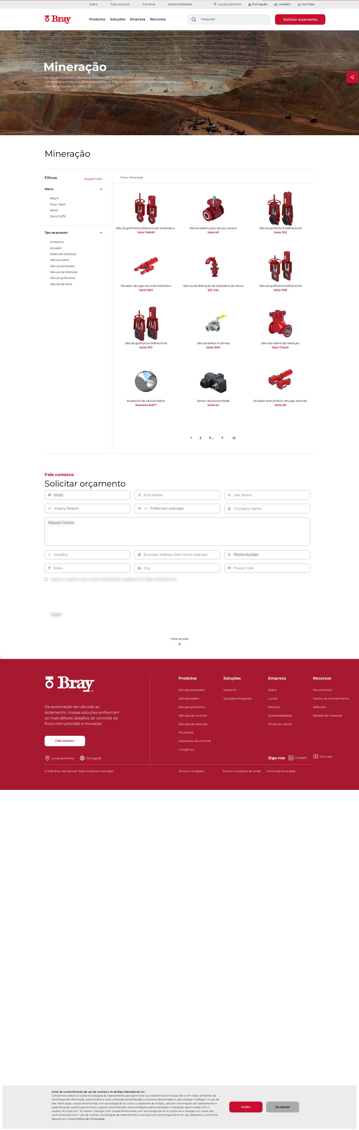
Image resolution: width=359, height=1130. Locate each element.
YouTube (306, 4)
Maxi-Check (280, 347)
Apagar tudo (93, 179)
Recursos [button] (158, 19)
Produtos (188, 680)
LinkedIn (282, 4)
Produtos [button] (97, 19)
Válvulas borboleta (192, 692)
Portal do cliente (280, 725)
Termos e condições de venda (241, 772)
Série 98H (146, 290)
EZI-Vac (213, 290)
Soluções (232, 680)
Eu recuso (283, 1107)
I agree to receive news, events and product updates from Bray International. (111, 579)
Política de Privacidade (90, 1119)
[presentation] (81, 597)
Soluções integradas (237, 700)
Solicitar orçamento (300, 19)
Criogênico (186, 751)
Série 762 (280, 232)
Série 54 (213, 405)
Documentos (322, 692)
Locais (272, 700)
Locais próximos (227, 4)
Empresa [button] (137, 19)
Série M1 (213, 232)
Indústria (229, 692)
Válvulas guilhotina (192, 708)
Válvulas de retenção (193, 725)
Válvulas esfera (189, 700)
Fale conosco (119, 4)
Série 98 (280, 405)
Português (259, 4)
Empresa (277, 680)
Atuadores (186, 734)
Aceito (245, 1107)
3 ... (211, 438)
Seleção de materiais (327, 717)
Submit (58, 615)
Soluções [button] (117, 19)
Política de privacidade (281, 772)
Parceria (274, 708)
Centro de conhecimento (331, 700)
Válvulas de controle (193, 717)
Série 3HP (213, 347)
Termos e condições (191, 772)
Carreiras (149, 4)
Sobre (93, 4)
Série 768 (280, 290)
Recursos (322, 680)
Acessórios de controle (195, 743)
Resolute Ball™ (146, 405)
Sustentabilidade (180, 4)
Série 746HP (146, 232)
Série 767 (145, 347)
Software (319, 708)
